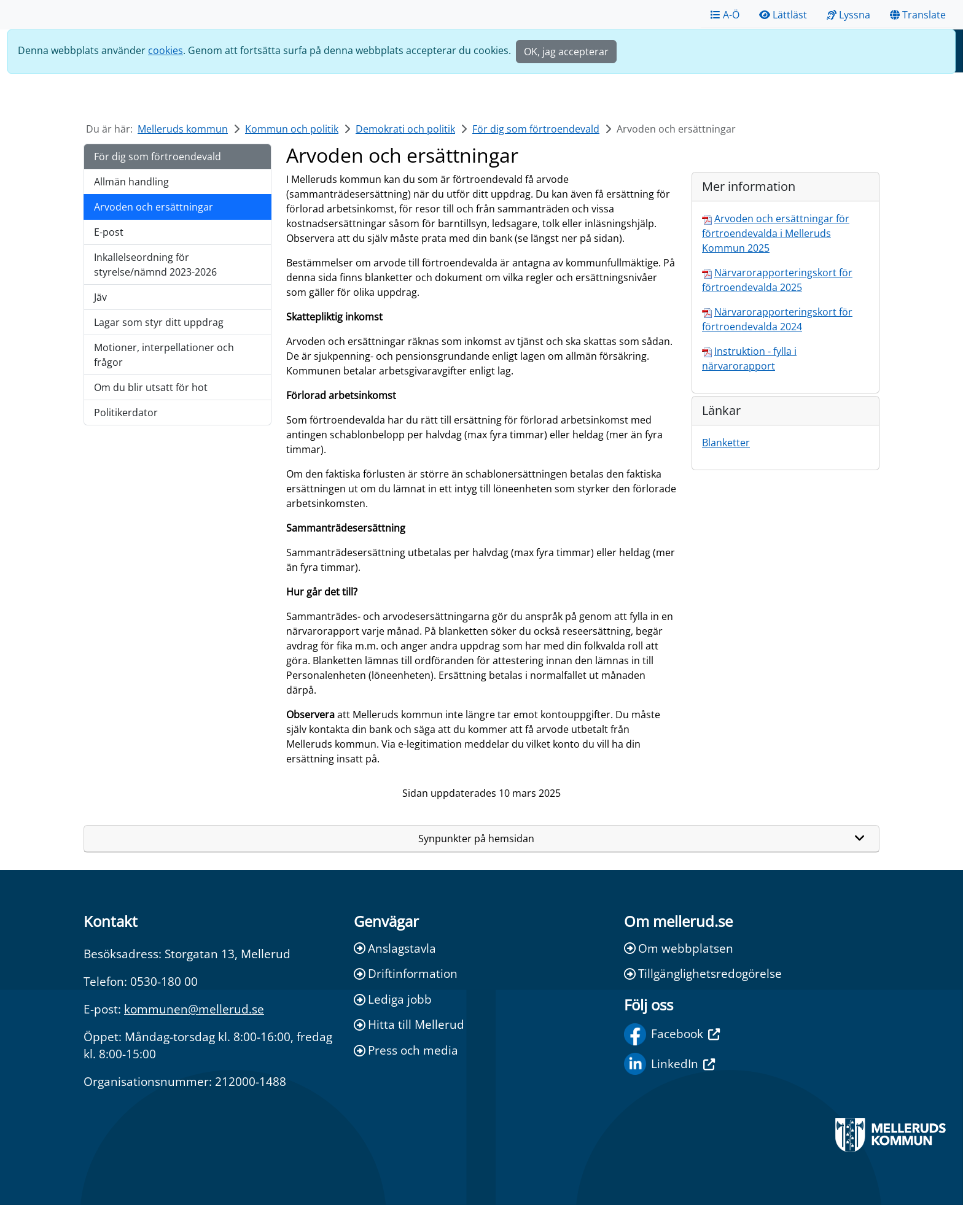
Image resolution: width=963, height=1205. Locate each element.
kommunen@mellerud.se (194, 1009)
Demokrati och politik (405, 129)
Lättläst (783, 14)
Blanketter (726, 442)
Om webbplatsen (678, 948)
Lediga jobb (393, 999)
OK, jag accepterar (566, 51)
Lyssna (848, 14)
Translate (918, 14)
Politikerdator (126, 412)
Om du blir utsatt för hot (151, 387)
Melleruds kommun (183, 129)
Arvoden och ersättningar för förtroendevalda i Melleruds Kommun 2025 (775, 233)
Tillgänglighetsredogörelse (703, 973)
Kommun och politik (291, 129)
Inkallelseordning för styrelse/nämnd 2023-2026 (155, 264)
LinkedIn (669, 1064)
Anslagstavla (395, 948)
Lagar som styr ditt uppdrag (159, 322)
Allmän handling (131, 181)
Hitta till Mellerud (409, 1024)
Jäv (100, 297)
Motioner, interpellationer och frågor (164, 355)
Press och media (406, 1050)
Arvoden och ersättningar (153, 207)
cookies (165, 50)
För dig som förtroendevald (535, 129)
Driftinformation (406, 973)
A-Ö (725, 14)
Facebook (672, 1034)
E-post (108, 232)
